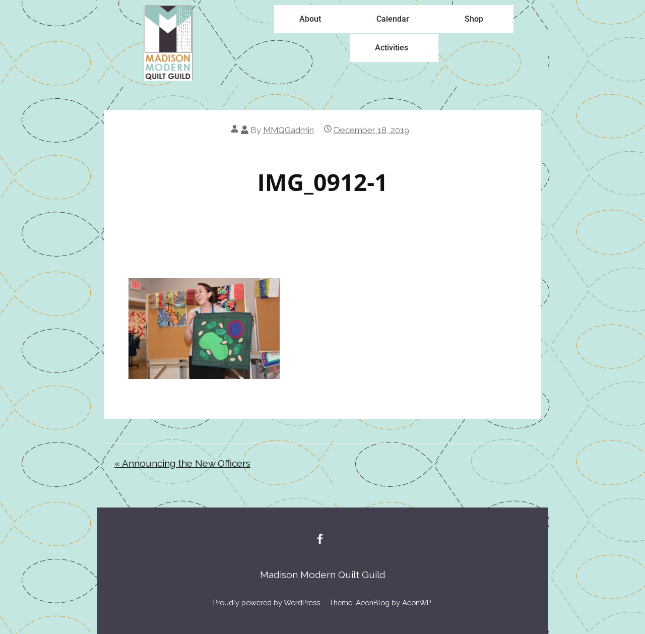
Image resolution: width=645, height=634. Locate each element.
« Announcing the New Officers (182, 463)
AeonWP (416, 602)
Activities (391, 47)
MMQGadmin (288, 130)
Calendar (392, 19)
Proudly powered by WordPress (266, 602)
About (310, 19)
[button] (312, 19)
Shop (474, 19)
